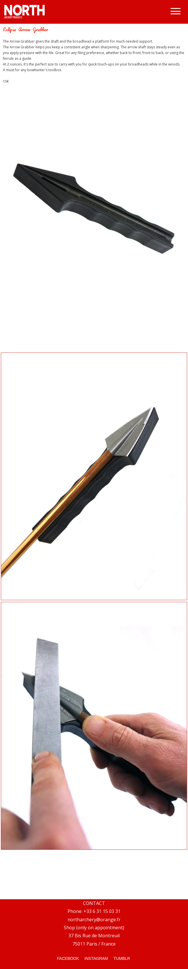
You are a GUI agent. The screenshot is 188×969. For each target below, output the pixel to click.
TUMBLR (122, 958)
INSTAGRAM (95, 958)
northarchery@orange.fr (94, 919)
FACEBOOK (68, 958)
